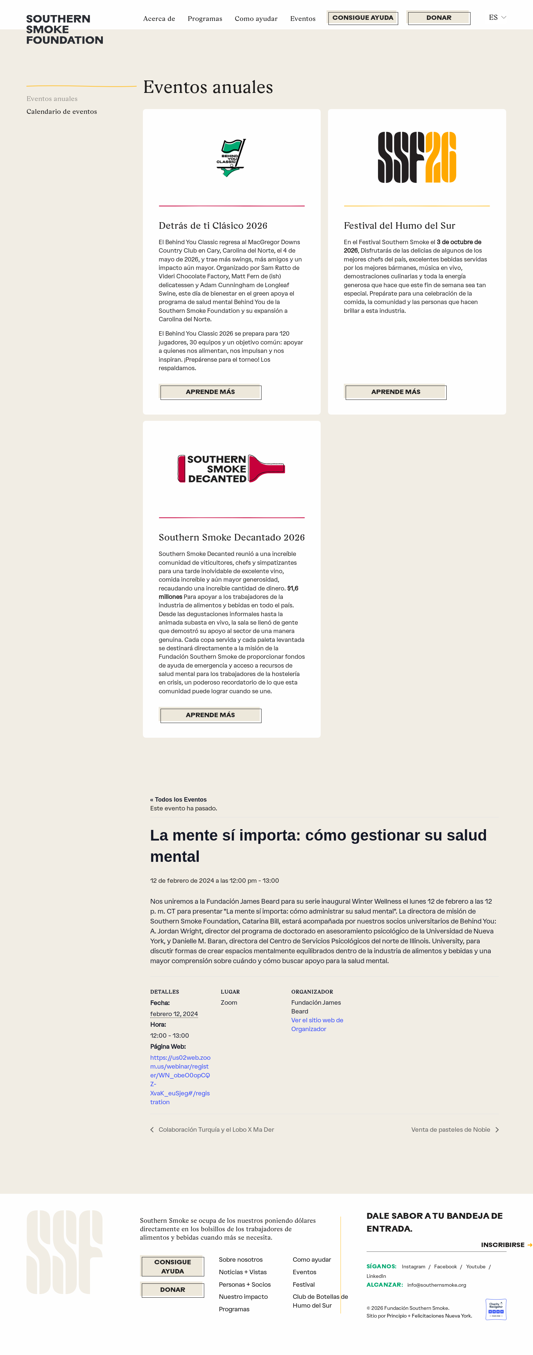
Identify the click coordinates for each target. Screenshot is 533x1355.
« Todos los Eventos (178, 799)
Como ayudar (256, 18)
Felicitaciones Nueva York (441, 1316)
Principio (397, 1316)
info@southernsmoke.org (436, 1285)
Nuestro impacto (243, 1296)
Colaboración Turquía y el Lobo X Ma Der (215, 1129)
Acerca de (159, 18)
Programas (205, 18)
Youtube (476, 1266)
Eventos (303, 18)
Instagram (414, 1266)
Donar (438, 18)
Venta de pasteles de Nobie (451, 1129)
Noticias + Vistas (243, 1272)
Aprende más (210, 392)
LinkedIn (376, 1276)
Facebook (446, 1266)
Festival (304, 1284)
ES (493, 17)
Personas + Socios (245, 1284)
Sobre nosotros (241, 1259)
